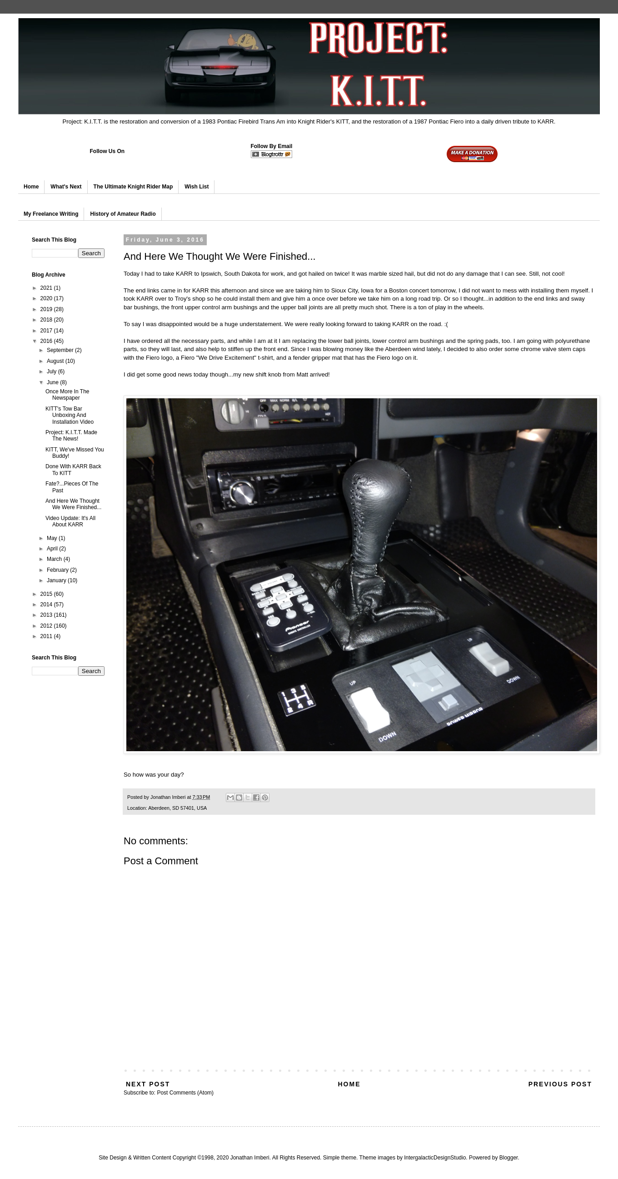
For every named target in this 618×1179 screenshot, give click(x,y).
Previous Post (560, 1084)
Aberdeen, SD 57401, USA (177, 808)
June (53, 382)
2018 (47, 320)
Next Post (148, 1084)
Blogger (508, 1157)
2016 (47, 341)
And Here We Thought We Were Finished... (73, 504)
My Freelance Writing (51, 214)
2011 (47, 636)
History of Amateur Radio (122, 214)
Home (31, 186)
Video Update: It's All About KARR (70, 521)
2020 (47, 298)
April (53, 548)
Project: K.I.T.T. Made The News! (71, 435)
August (56, 361)
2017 (47, 330)
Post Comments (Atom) (185, 1093)
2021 (47, 288)
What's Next (65, 186)
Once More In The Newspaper (67, 394)
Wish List (196, 186)
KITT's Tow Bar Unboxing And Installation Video (69, 415)
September (61, 350)
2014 (47, 604)
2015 (47, 594)
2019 (47, 309)
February (58, 570)
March (55, 559)
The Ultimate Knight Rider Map (133, 186)
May (53, 538)
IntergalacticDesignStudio (435, 1157)
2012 (47, 626)
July (52, 371)
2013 (47, 615)
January (57, 580)
